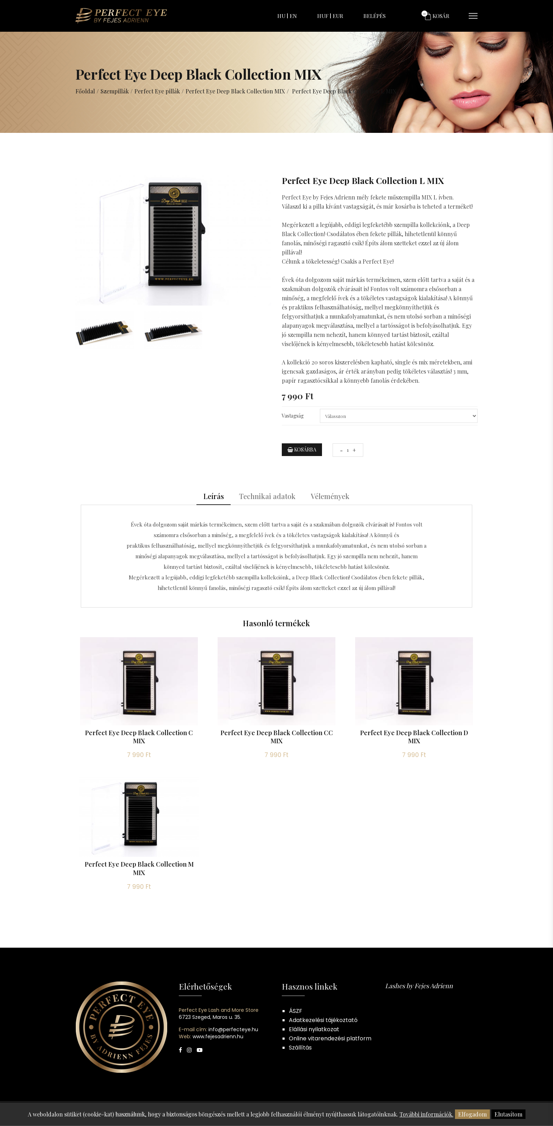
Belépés (374, 15)
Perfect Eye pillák (157, 91)
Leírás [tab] (213, 496)
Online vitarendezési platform (330, 1039)
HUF (322, 15)
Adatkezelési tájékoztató (323, 1020)
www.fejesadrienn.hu (218, 1036)
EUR (338, 15)
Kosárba (301, 449)
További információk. (427, 1114)
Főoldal (85, 91)
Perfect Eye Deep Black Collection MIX (235, 91)
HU (281, 15)
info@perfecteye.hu (233, 1029)
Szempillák (115, 91)
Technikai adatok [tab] (267, 496)
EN (293, 15)
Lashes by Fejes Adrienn (419, 986)
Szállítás (300, 1048)
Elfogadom (472, 1114)
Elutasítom (508, 1114)
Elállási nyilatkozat (314, 1030)
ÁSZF (295, 1011)
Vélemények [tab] (330, 496)
